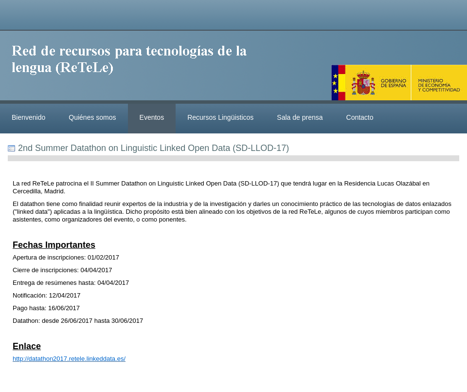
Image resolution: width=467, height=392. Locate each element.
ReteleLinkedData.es (133, 67)
